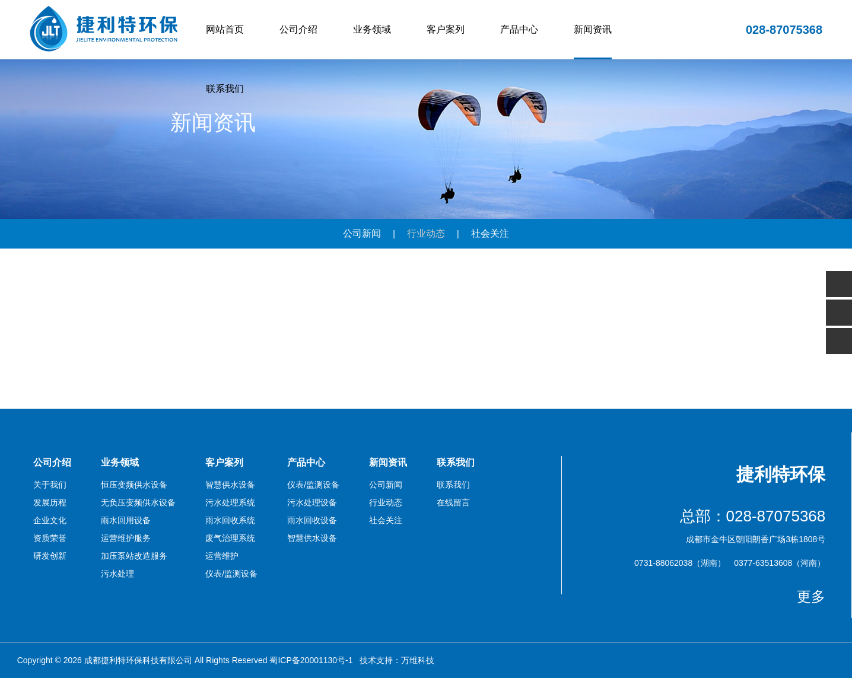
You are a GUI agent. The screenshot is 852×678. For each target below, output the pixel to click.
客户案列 (446, 29)
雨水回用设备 (126, 520)
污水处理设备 (312, 502)
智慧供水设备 (230, 484)
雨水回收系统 (230, 520)
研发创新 (49, 556)
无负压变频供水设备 (138, 502)
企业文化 (49, 520)
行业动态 (426, 233)
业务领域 (372, 29)
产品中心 (519, 29)
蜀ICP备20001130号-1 (310, 660)
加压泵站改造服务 (134, 556)
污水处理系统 (230, 502)
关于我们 (49, 484)
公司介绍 (298, 29)
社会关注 (490, 233)
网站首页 (225, 29)
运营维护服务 (126, 538)
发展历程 (49, 502)
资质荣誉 (49, 538)
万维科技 (417, 660)
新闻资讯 (593, 29)
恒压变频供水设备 (134, 484)
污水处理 (117, 573)
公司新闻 (362, 233)
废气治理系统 (230, 538)
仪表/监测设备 (231, 573)
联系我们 (225, 89)
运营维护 (222, 556)
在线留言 (453, 502)
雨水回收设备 (312, 520)
